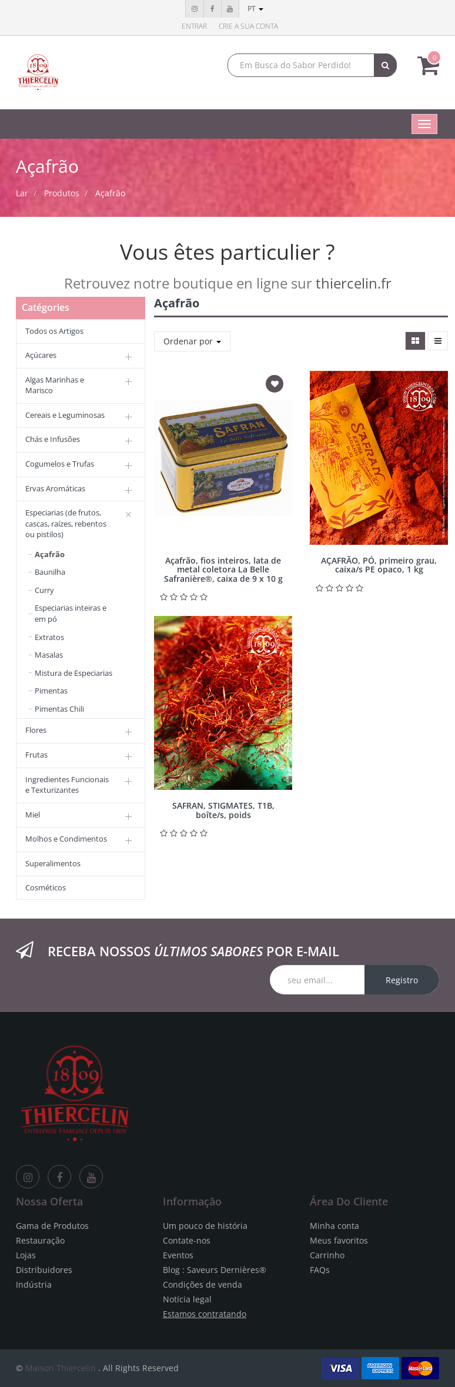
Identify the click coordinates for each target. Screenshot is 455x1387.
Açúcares (40, 355)
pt (255, 9)
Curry (44, 590)
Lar (22, 193)
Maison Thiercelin (60, 1367)
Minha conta (334, 1225)
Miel (32, 814)
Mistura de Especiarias (73, 673)
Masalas (49, 654)
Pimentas (51, 690)
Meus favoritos (339, 1240)
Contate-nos (186, 1240)
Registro (402, 980)
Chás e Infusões (52, 439)
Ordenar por (192, 341)
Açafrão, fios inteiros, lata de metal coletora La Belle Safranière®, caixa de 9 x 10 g (223, 569)
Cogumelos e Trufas (59, 463)
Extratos (49, 637)
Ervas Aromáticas (55, 488)
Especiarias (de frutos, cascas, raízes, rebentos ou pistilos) (65, 523)
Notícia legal (187, 1299)
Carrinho (327, 1255)
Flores (35, 730)
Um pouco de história (205, 1225)
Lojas (26, 1255)
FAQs (320, 1269)
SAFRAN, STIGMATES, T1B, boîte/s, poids (223, 810)
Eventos (178, 1255)
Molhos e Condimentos (66, 838)
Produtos (61, 193)
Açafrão (110, 193)
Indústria (34, 1284)
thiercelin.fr (354, 283)
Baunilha (50, 572)
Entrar (194, 26)
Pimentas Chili (59, 708)
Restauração (40, 1240)
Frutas (36, 754)
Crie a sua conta (248, 26)
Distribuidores (44, 1269)
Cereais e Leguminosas (65, 415)
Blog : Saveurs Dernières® (214, 1269)
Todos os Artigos (54, 331)
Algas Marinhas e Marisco (54, 385)
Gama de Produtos (52, 1225)
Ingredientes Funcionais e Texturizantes (67, 785)
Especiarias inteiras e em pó (70, 613)
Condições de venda (202, 1284)
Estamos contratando (204, 1313)
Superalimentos (53, 863)
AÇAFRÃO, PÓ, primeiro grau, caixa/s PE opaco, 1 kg (379, 565)
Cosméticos (45, 887)
